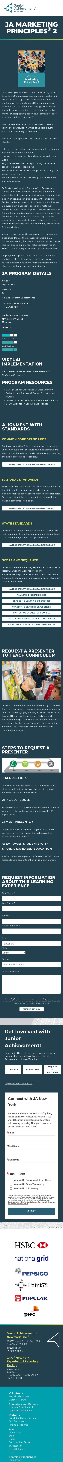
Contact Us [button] (14, 1348)
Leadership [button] (15, 1432)
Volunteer (32, 1069)
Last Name (8, 903)
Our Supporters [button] (17, 1421)
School (5, 959)
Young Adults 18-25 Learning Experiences (31, 624)
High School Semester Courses (31, 613)
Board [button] (12, 1439)
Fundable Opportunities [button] (22, 1418)
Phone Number (11, 925)
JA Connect (12, 307)
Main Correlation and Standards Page (31, 464)
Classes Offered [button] (17, 1399)
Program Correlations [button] (20, 1410)
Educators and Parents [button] (23, 1404)
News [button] (12, 1452)
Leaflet (32, 1228)
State (4, 948)
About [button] (13, 1429)
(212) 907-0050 (15, 1351)
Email (5, 915)
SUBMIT (31, 1211)
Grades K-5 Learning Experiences (31, 601)
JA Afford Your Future (17, 303)
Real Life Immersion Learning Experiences (31, 618)
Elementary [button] (15, 1460)
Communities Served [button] (20, 1442)
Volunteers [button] (16, 1393)
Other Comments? (12, 971)
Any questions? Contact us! (18, 1083)
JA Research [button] (15, 1445)
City (4, 938)
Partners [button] (14, 1415)
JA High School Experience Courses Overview (29, 389)
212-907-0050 (14, 1378)
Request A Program (52, 1069)
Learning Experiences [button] (22, 1457)
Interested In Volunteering (25, 1188)
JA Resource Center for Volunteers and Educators (32, 400)
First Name (8, 893)
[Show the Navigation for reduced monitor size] (57, 8)
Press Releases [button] (17, 1449)
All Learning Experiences (31, 595)
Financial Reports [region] (18, 1425)
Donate (13, 1069)
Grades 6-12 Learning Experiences (31, 607)
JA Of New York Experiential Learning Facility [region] (22, 1361)
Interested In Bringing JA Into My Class (32, 1180)
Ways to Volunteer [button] (19, 1396)
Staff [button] (11, 1435)
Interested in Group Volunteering (28, 1184)
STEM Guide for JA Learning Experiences (27, 403)
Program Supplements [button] (21, 1407)
